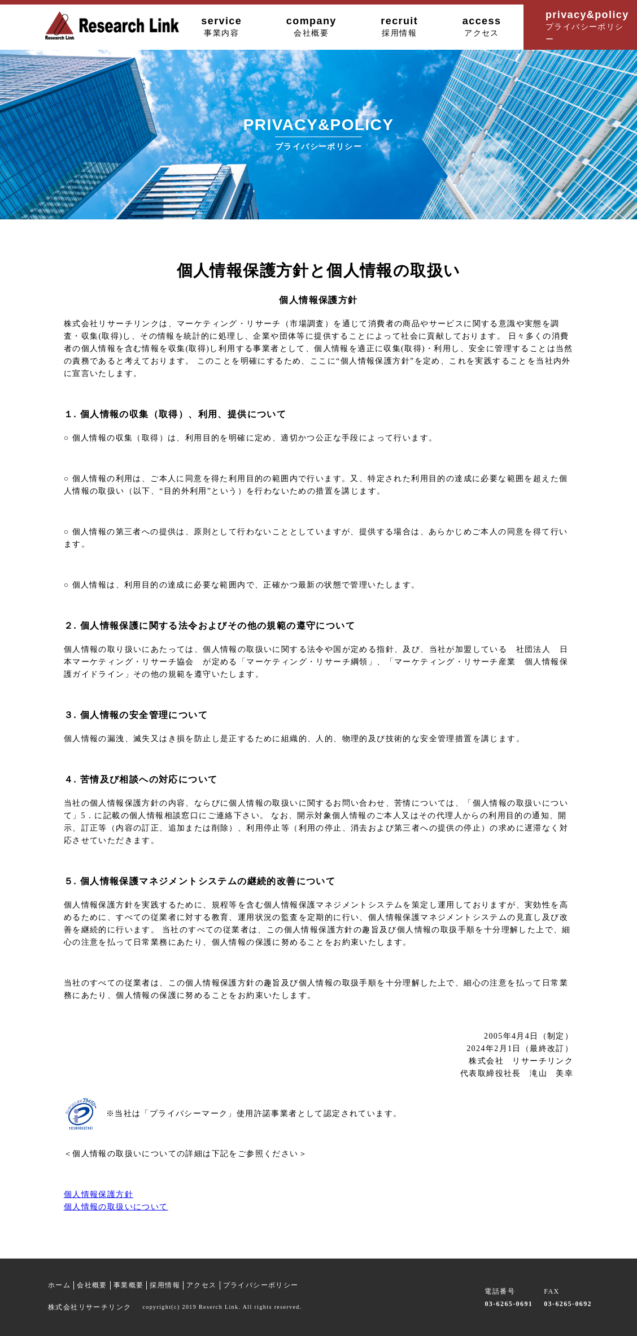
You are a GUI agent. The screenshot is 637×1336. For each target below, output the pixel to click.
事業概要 (129, 1285)
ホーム (59, 1285)
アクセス (201, 1285)
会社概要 (92, 1285)
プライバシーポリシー (261, 1285)
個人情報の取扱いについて (116, 1207)
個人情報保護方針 (98, 1194)
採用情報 (165, 1285)
